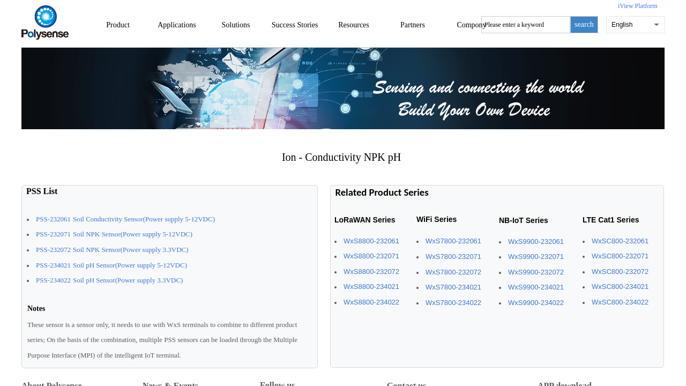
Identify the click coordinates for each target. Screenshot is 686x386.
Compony (471, 25)
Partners (412, 25)
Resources (353, 25)
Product (118, 25)
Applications (177, 25)
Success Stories (295, 25)
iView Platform (638, 6)
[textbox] (525, 24)
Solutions (236, 25)
